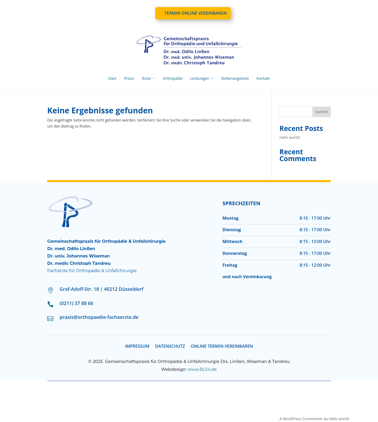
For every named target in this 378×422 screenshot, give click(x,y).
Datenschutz (170, 346)
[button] (11, 410)
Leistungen (202, 78)
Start (112, 78)
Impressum (137, 346)
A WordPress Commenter (301, 418)
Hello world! (290, 137)
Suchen (321, 111)
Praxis (129, 78)
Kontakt (263, 78)
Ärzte (148, 78)
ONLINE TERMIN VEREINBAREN (222, 346)
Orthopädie (173, 78)
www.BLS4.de (202, 369)
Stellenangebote (235, 78)
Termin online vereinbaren (195, 13)
